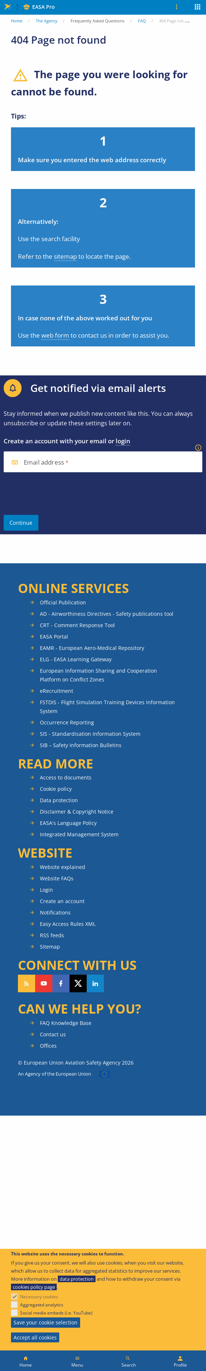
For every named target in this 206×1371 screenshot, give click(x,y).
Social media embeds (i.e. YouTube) (56, 1313)
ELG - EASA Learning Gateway (76, 659)
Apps (198, 7)
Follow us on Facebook (61, 983)
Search (128, 1365)
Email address (44, 462)
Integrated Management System (79, 834)
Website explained (62, 866)
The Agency (46, 20)
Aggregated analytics (41, 1305)
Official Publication (63, 602)
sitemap (65, 256)
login (123, 441)
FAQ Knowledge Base (65, 1022)
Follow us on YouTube (43, 983)
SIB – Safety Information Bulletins (80, 745)
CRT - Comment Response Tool (77, 625)
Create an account (62, 901)
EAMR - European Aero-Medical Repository (92, 647)
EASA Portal (54, 636)
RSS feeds (52, 935)
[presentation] (59, 493)
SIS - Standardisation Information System (90, 733)
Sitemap (50, 946)
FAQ (142, 20)
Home (16, 20)
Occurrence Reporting (67, 722)
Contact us (53, 1034)
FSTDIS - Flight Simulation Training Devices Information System (107, 706)
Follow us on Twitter (78, 983)
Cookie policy (56, 788)
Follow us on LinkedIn (95, 983)
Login (46, 889)
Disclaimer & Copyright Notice (76, 811)
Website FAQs (57, 878)
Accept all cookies (35, 1337)
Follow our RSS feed (26, 983)
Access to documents (65, 777)
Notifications (55, 912)
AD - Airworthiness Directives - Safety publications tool (106, 613)
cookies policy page (34, 1287)
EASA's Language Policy (68, 822)
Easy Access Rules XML (67, 923)
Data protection (59, 800)
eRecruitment (56, 690)
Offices (48, 1045)
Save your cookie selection (46, 1322)
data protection (77, 1279)
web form (55, 335)
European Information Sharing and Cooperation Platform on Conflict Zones (98, 675)
